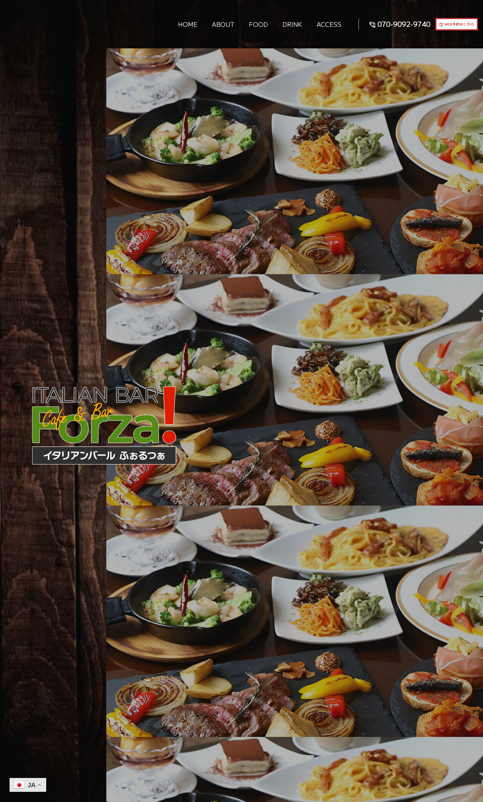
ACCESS (305, 24)
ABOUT (199, 24)
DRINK (268, 24)
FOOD (234, 24)
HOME (164, 24)
